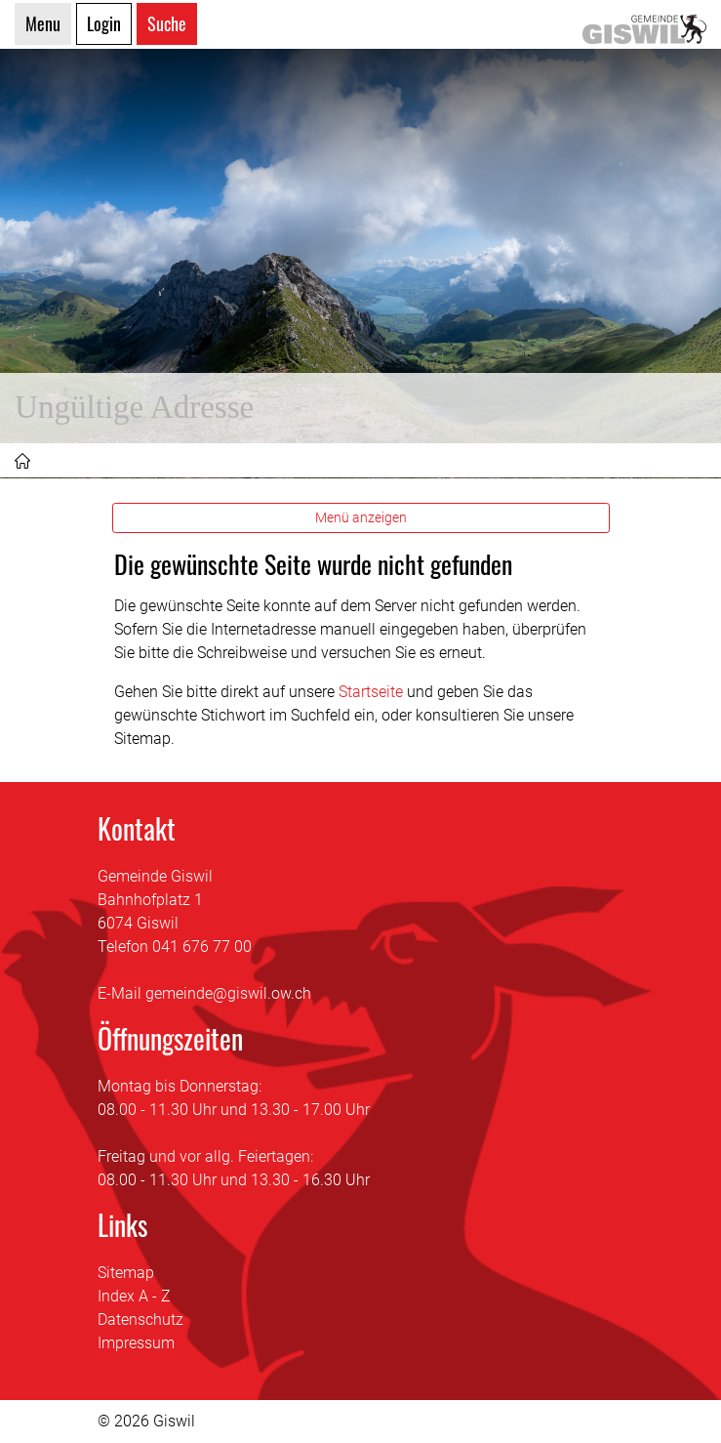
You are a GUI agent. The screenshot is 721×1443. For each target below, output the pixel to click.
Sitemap (126, 1272)
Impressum (136, 1343)
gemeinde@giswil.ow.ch (228, 993)
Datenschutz (140, 1319)
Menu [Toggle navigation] (42, 23)
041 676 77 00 (202, 946)
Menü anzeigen (361, 517)
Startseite (371, 691)
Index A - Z (134, 1296)
